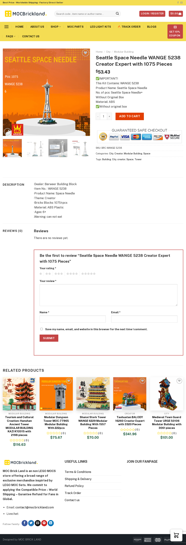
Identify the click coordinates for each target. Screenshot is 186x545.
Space (146, 153)
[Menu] (6, 26)
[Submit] (117, 14)
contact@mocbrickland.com (34, 507)
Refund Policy (74, 486)
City (108, 51)
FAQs (11, 36)
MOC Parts (75, 26)
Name (44, 312)
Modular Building (124, 51)
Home (19, 26)
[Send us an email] (181, 2)
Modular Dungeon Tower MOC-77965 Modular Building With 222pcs (56, 422)
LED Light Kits (100, 26)
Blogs (151, 26)
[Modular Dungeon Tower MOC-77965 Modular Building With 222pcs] (56, 393)
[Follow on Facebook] (178, 2)
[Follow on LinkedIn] (51, 523)
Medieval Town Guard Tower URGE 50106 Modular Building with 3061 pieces (166, 422)
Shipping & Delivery (78, 479)
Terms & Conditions (78, 472)
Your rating (48, 268)
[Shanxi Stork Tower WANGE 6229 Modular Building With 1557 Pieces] (93, 393)
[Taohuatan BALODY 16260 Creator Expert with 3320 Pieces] (129, 393)
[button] (176, 535)
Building (106, 159)
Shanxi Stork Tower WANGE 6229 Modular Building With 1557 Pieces (93, 422)
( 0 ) (26, 440)
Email (115, 312)
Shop (56, 26)
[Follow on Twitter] (31, 523)
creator (121, 159)
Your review (48, 281)
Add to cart (129, 116)
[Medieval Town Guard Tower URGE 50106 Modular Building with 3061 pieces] (166, 393)
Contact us (31, 36)
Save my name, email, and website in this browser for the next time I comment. (96, 329)
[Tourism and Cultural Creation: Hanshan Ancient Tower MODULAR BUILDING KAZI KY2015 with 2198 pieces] (19, 393)
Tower (138, 159)
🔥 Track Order (129, 26)
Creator (118, 153)
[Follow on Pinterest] (44, 523)
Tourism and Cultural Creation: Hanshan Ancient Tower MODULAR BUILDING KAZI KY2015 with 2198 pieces (19, 426)
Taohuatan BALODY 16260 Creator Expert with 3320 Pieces (130, 421)
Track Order (73, 493)
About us (37, 26)
